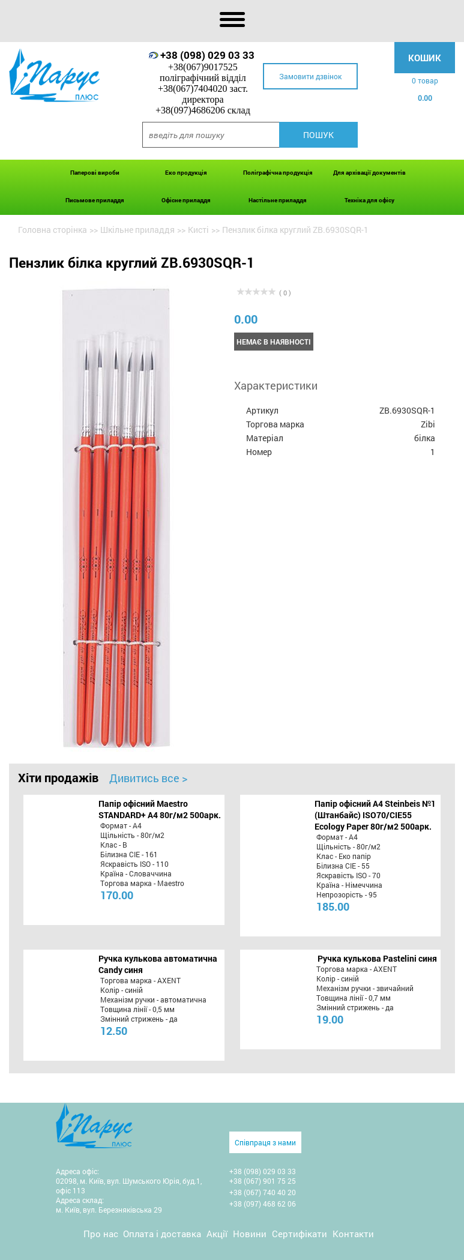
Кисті (198, 229)
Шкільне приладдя (137, 229)
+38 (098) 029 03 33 (207, 55)
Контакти (353, 1234)
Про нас (100, 1234)
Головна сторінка (52, 229)
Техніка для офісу (369, 200)
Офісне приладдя (186, 200)
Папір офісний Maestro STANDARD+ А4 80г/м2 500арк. (159, 809)
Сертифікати (299, 1234)
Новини (250, 1234)
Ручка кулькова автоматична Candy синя (157, 964)
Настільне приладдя (278, 200)
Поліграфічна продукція (278, 172)
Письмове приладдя (94, 200)
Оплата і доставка (162, 1234)
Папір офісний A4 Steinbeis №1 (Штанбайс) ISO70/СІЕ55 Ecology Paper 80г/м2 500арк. (375, 815)
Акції (216, 1234)
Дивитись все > (148, 778)
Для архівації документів (369, 172)
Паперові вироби (94, 172)
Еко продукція (186, 172)
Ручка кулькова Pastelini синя (377, 958)
